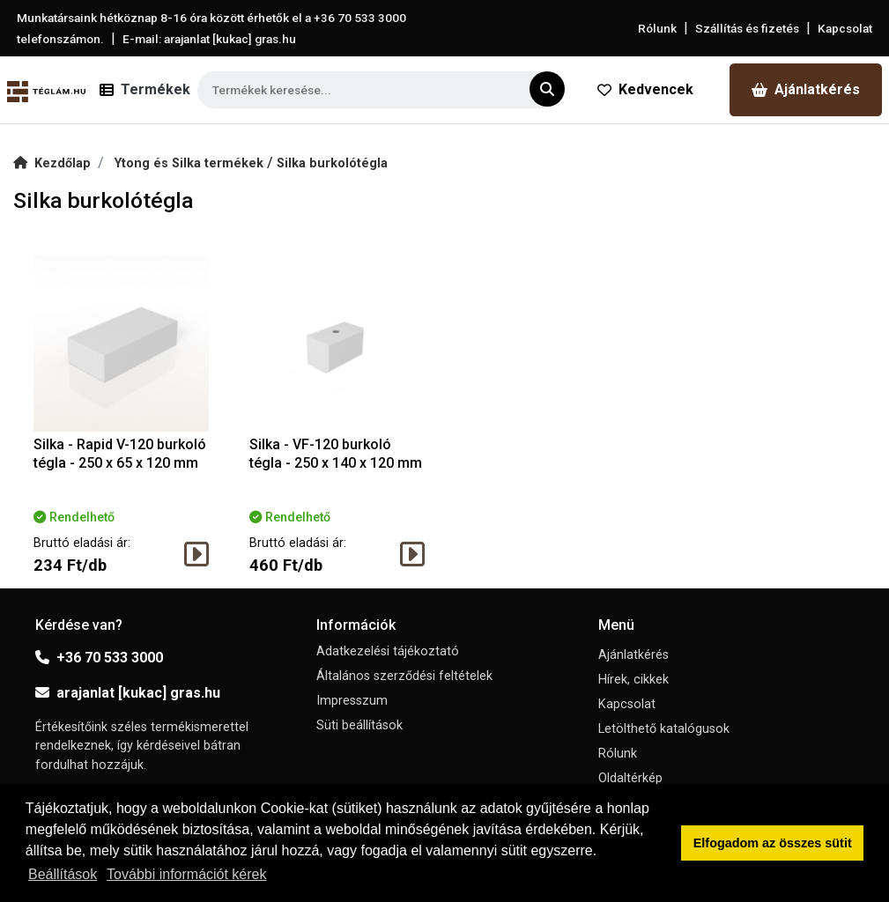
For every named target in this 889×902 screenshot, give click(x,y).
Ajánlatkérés (806, 89)
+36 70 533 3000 (99, 657)
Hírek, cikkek (633, 679)
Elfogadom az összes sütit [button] (772, 843)
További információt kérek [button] (186, 874)
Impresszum (352, 700)
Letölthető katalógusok (664, 728)
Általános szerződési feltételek (404, 676)
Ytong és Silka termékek (191, 163)
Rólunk (657, 28)
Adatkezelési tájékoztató (387, 651)
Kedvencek (645, 89)
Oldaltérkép (630, 778)
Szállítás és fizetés (747, 28)
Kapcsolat (845, 28)
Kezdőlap (52, 163)
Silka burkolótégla (332, 163)
